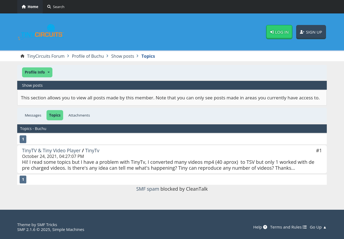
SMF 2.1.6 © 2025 (34, 229)
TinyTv (93, 150)
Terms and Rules (288, 226)
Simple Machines (69, 229)
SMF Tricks (47, 224)
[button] (37, 72)
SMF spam (147, 189)
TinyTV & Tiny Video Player (51, 150)
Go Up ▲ (318, 226)
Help (260, 226)
